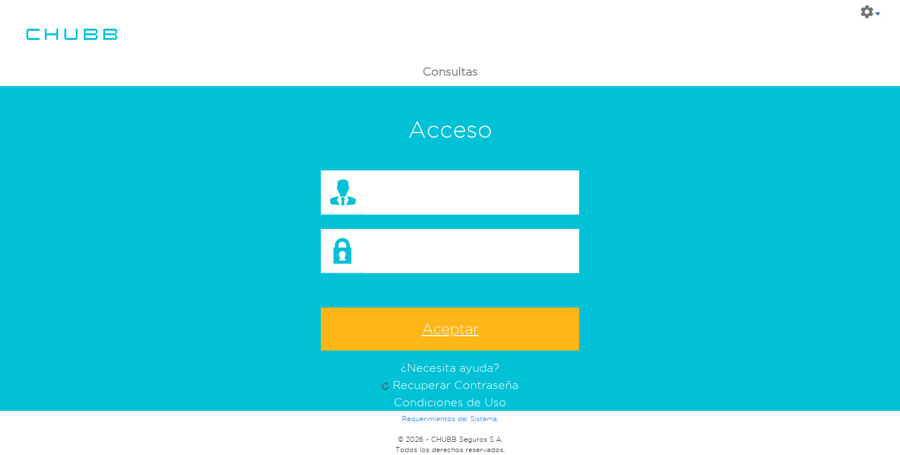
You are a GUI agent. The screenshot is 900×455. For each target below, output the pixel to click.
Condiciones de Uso (450, 402)
